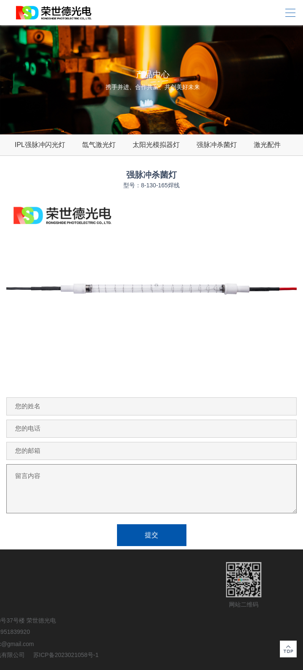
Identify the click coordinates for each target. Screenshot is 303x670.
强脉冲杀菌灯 (217, 144)
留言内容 (151, 488)
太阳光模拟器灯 (156, 144)
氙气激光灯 (99, 144)
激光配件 (267, 144)
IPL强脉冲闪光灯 (40, 144)
